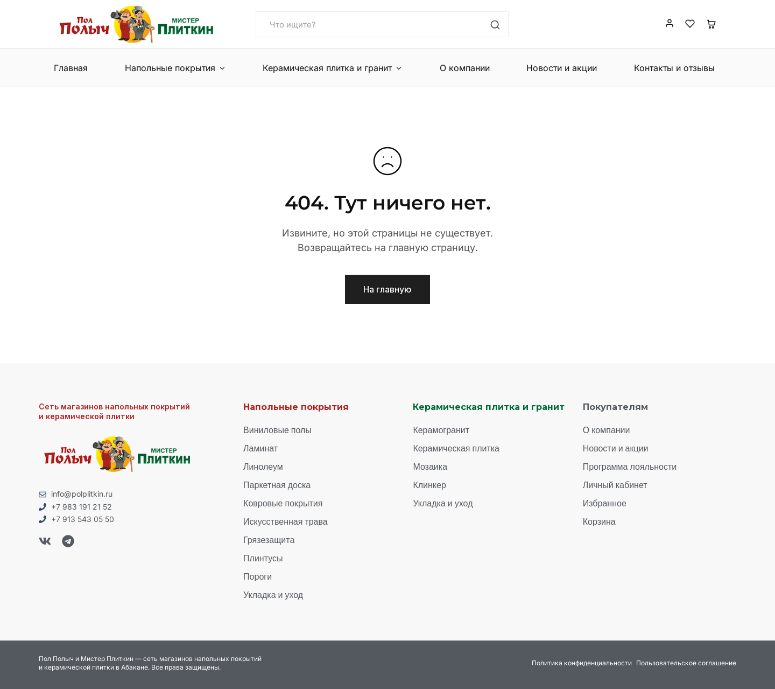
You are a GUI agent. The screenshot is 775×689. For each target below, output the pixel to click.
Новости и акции (561, 68)
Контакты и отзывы (674, 68)
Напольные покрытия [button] (175, 68)
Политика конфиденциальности (582, 663)
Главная (71, 68)
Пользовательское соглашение (686, 663)
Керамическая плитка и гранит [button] (333, 68)
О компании (465, 68)
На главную (387, 289)
